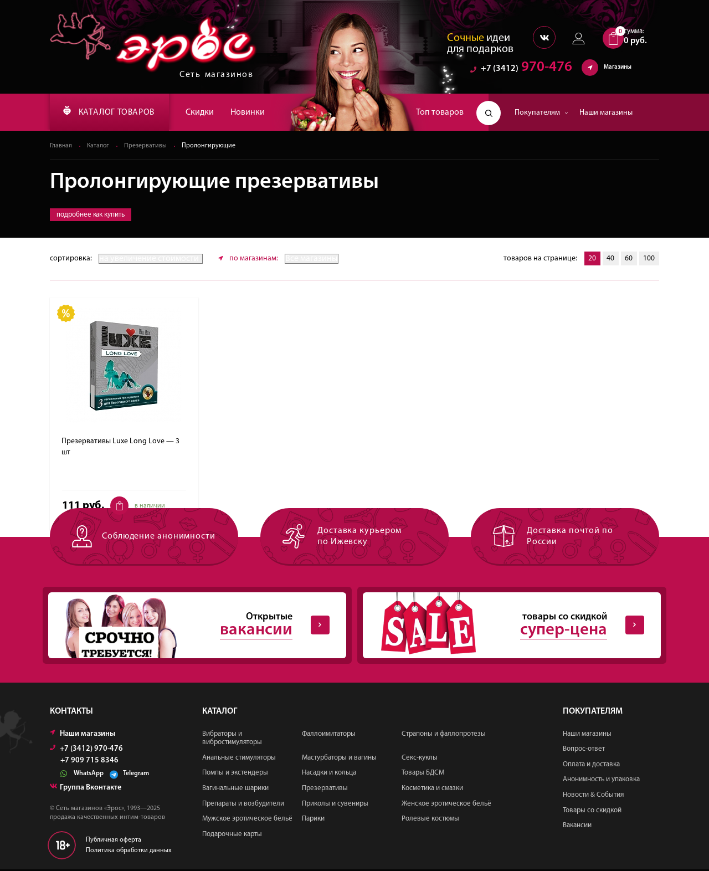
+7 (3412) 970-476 (86, 750)
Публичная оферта (113, 841)
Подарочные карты (232, 835)
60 (628, 259)
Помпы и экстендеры (235, 774)
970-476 (521, 69)
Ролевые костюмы (430, 820)
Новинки (255, 112)
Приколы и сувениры (335, 804)
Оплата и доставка (591, 765)
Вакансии (577, 827)
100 (649, 259)
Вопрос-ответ (584, 750)
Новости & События (593, 796)
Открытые (188, 626)
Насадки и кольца (329, 774)
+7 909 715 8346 (89, 762)
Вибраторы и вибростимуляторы (232, 739)
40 (609, 259)
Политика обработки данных (129, 851)
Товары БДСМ (423, 774)
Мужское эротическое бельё (247, 820)
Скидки (207, 112)
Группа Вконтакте (85, 789)
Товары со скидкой (592, 811)
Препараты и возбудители (243, 804)
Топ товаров (440, 112)
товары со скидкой (503, 626)
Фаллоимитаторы (329, 735)
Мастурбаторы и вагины (339, 758)
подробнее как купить (90, 215)
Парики (313, 820)
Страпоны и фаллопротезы (444, 735)
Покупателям (541, 113)
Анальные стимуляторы (239, 758)
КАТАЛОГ (112, 112)
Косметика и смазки (432, 789)
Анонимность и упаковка (601, 781)
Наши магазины (606, 113)
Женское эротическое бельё (446, 804)
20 (590, 259)
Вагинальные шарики (235, 789)
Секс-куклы (420, 758)
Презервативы (147, 146)
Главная (61, 146)
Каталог (99, 146)
